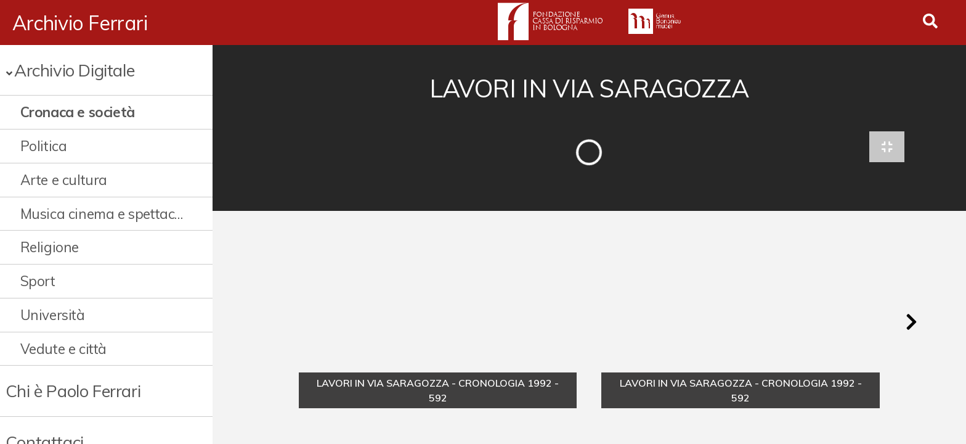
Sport (37, 281)
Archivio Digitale (74, 70)
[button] (911, 323)
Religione (49, 247)
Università (52, 315)
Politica (43, 146)
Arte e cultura (63, 180)
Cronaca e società (77, 112)
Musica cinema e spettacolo (102, 214)
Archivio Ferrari (80, 22)
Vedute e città (63, 349)
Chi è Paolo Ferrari (73, 390)
